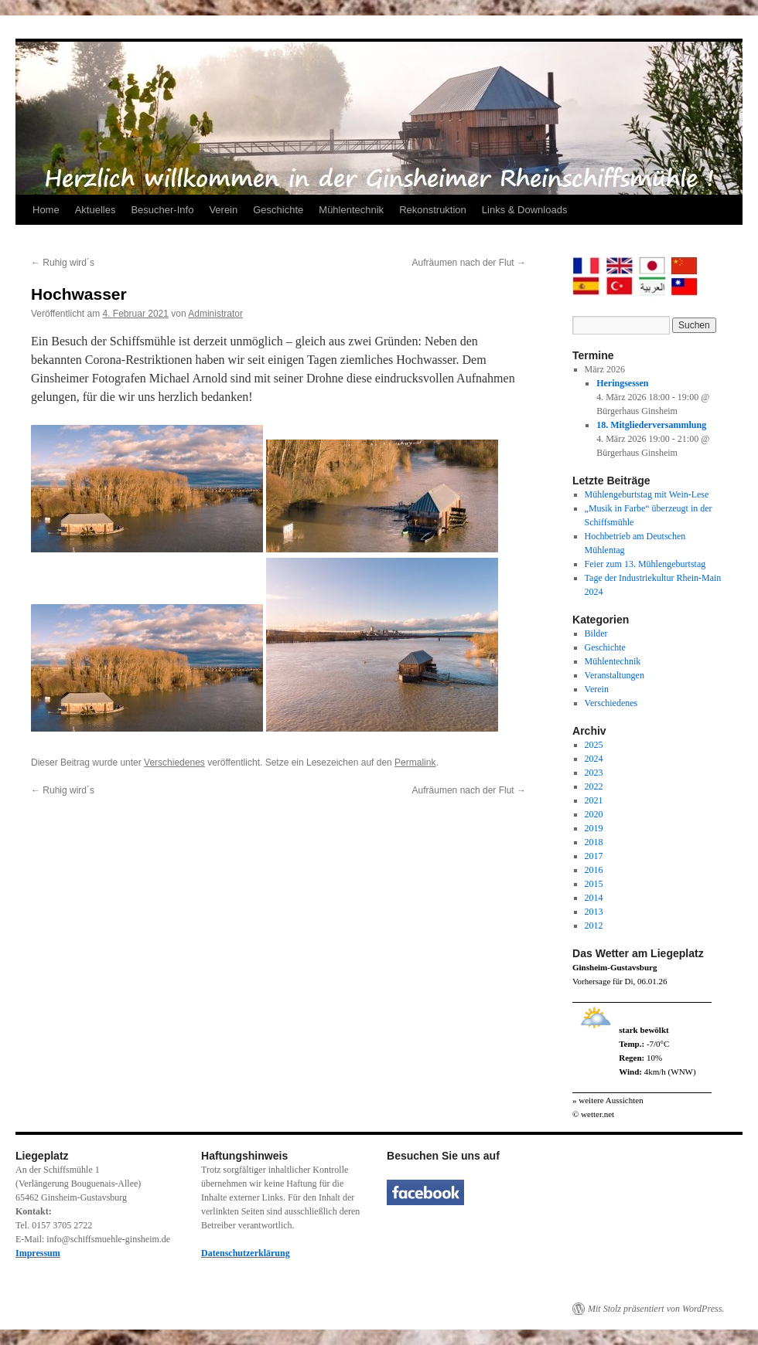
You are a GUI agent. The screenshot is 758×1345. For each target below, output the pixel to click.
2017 (594, 856)
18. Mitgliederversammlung (651, 424)
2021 (594, 800)
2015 (594, 883)
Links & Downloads (525, 210)
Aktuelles (95, 210)
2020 (594, 814)
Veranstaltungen (614, 675)
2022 (594, 786)
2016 (594, 869)
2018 (594, 842)
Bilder (596, 633)
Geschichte (278, 210)
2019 (594, 828)
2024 (594, 758)
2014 (594, 897)
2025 (594, 744)
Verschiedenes (174, 762)
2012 (594, 925)
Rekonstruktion (432, 210)
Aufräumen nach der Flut (469, 262)
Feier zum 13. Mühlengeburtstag (645, 564)
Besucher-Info (162, 210)
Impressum (37, 1253)
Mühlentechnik (351, 210)
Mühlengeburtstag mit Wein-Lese (647, 494)
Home (46, 210)
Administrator (215, 313)
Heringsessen (622, 383)
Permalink (414, 762)
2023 (594, 772)
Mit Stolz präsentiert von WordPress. (656, 1308)
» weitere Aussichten (608, 1100)
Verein (223, 210)
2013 (594, 911)
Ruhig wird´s (62, 262)
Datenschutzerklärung (245, 1253)
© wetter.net (593, 1114)
